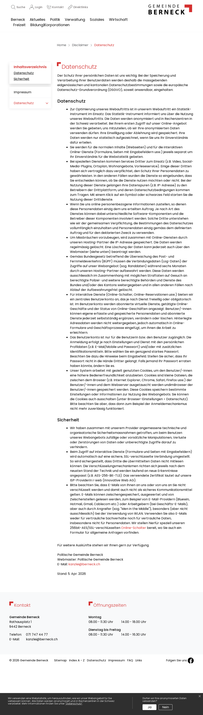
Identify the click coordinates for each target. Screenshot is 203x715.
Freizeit (19, 24)
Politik (55, 19)
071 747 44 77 (37, 682)
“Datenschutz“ (73, 703)
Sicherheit (21, 127)
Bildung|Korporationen (50, 24)
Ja (149, 707)
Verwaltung (75, 19)
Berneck (18, 19)
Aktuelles (37, 19)
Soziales (97, 19)
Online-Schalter (133, 576)
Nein (165, 707)
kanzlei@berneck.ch (84, 612)
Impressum (22, 140)
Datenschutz (24, 121)
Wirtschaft (118, 19)
